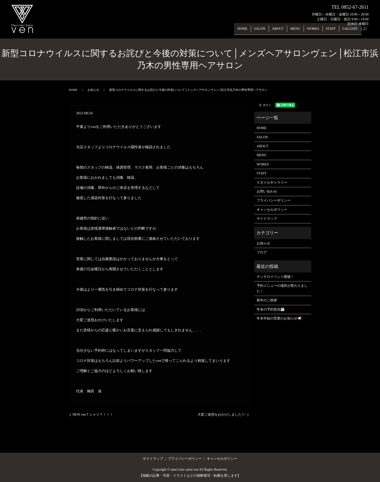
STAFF (333, 31)
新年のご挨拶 (267, 300)
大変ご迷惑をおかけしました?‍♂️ (222, 414)
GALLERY (351, 31)
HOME (250, 31)
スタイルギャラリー (272, 182)
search (367, 31)
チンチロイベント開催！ (275, 277)
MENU (299, 31)
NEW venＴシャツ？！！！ (92, 414)
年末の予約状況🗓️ (271, 309)
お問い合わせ (267, 191)
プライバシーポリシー (274, 200)
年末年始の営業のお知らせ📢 (279, 318)
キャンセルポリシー (272, 209)
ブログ (262, 252)
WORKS (316, 31)
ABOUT (283, 31)
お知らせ (93, 90)
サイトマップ (267, 218)
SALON (266, 31)
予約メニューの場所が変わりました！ (282, 288)
